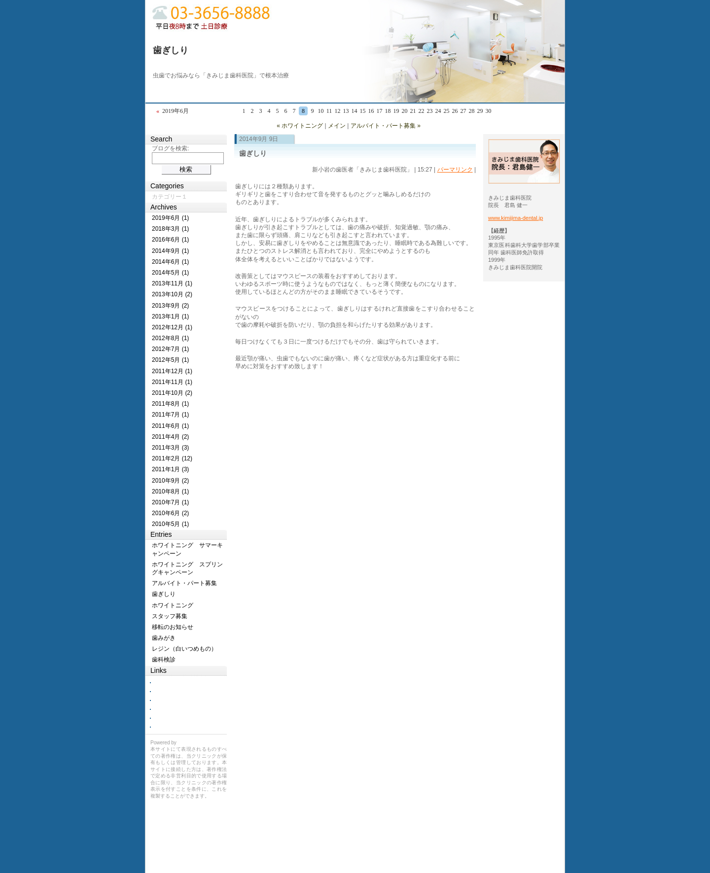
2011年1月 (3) (170, 469)
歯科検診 (164, 659)
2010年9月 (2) (170, 480)
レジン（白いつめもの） (184, 648)
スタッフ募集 (169, 616)
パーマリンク (455, 169)
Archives (163, 207)
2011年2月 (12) (172, 458)
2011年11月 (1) (172, 382)
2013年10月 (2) (172, 294)
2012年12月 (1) (172, 327)
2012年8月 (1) (170, 338)
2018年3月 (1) (170, 228)
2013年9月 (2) (170, 305)
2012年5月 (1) (170, 359)
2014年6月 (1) (170, 261)
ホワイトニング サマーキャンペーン (187, 549)
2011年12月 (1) (172, 371)
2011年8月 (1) (170, 403)
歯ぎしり (170, 50)
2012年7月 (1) (170, 349)
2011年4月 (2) (170, 436)
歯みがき (164, 637)
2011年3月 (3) (170, 447)
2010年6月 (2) (170, 513)
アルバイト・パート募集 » (386, 125)
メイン (337, 125)
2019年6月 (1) (170, 217)
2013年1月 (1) (170, 316)
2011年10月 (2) (172, 392)
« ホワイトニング (300, 125)
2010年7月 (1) (170, 502)
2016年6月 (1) (170, 239)
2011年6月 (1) (170, 425)
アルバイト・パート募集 (184, 583)
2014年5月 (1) (170, 272)
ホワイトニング (172, 605)
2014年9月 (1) (170, 250)
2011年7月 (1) (170, 414)
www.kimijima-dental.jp (515, 218)
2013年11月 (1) (172, 283)
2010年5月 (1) (170, 524)
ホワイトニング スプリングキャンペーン (187, 568)
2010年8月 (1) (170, 491)
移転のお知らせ (172, 627)
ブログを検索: (170, 148)
